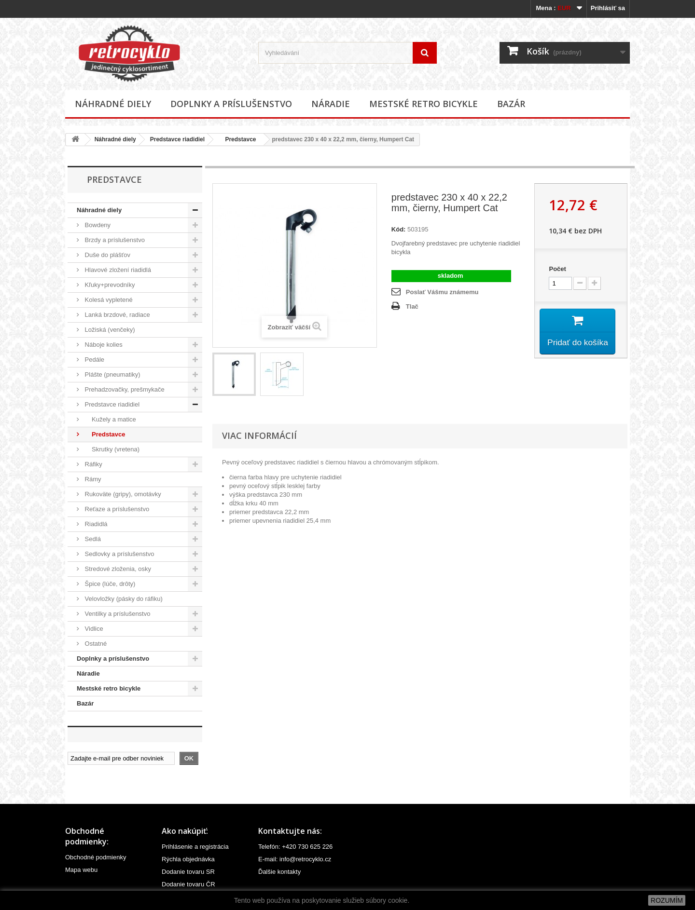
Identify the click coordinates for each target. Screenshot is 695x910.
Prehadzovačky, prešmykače (124, 389)
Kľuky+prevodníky (109, 284)
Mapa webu (81, 869)
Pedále (93, 359)
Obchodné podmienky (95, 857)
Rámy (92, 479)
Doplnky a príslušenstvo (231, 103)
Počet (557, 268)
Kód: (398, 229)
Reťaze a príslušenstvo (116, 509)
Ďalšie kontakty (279, 871)
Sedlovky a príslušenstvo (118, 553)
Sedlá (92, 539)
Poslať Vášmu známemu (442, 292)
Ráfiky (92, 464)
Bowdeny (97, 225)
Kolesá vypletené (108, 299)
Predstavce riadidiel (177, 139)
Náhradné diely (113, 103)
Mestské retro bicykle (423, 103)
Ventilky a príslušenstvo (116, 613)
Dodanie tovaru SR (188, 871)
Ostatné (95, 643)
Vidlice (93, 628)
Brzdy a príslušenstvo (114, 240)
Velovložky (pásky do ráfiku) (123, 598)
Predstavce (237, 139)
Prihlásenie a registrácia (195, 846)
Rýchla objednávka (188, 859)
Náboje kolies (103, 344)
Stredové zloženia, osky (117, 568)
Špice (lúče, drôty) (109, 583)
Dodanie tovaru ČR (188, 884)
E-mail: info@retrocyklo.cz (294, 859)
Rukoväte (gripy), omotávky (122, 494)
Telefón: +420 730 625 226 (295, 846)
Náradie (330, 103)
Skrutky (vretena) (111, 449)
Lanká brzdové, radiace (116, 314)
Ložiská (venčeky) (109, 329)
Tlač (412, 306)
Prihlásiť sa (608, 8)
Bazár (511, 103)
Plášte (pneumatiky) (111, 374)
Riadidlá (95, 524)
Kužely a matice (109, 419)
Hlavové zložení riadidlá (117, 269)
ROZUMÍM (667, 900)
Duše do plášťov (106, 254)
